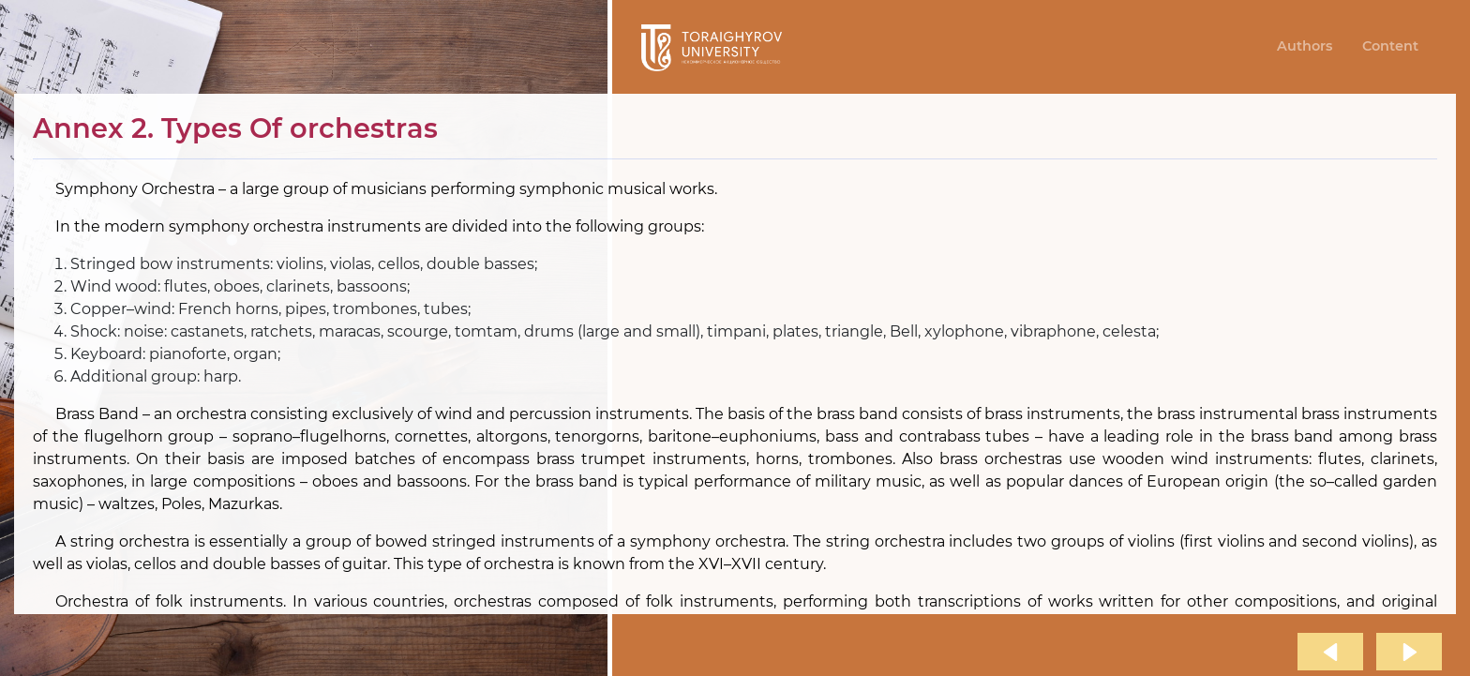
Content (1390, 46)
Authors (1304, 46)
